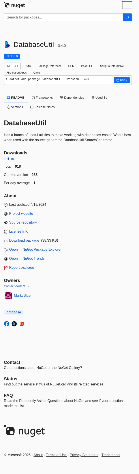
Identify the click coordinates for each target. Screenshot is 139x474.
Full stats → (12, 159)
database (14, 312)
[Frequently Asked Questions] (8, 395)
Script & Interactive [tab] (112, 66)
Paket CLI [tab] (87, 66)
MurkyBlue (22, 295)
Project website (21, 213)
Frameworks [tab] (42, 97)
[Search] (127, 17)
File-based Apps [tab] (17, 72)
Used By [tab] (99, 97)
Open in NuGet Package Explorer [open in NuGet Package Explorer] (35, 249)
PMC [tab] (28, 66)
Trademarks (110, 455)
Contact (12, 362)
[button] (122, 80)
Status (10, 378)
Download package (24, 240)
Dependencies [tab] (72, 97)
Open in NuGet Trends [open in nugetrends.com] (27, 258)
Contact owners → (16, 286)
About (38, 455)
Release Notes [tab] (42, 107)
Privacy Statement (84, 455)
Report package (21, 267)
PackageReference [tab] (50, 66)
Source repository (23, 222)
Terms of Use (56, 455)
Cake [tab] (36, 72)
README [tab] (15, 97)
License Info (18, 231)
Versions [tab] (15, 107)
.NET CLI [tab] (12, 66)
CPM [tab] (71, 66)
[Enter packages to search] (63, 17)
